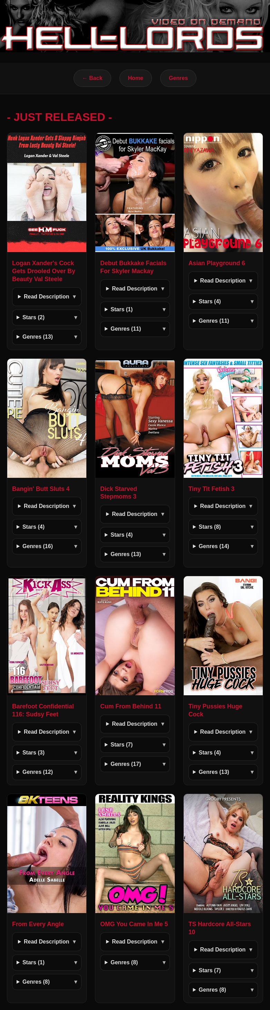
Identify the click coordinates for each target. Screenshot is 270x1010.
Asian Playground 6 (217, 263)
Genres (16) (37, 546)
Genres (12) (37, 772)
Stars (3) (33, 753)
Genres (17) (125, 764)
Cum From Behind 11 (130, 706)
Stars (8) (210, 527)
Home (135, 78)
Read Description (46, 297)
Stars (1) (121, 309)
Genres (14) (214, 546)
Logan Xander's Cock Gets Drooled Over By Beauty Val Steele (43, 271)
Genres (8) (36, 982)
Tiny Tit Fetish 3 (211, 488)
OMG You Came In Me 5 (134, 924)
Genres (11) (125, 329)
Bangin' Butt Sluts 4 (40, 488)
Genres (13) (37, 337)
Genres (178, 78)
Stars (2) (33, 317)
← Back (92, 78)
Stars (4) (210, 301)
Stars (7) (121, 745)
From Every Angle (38, 924)
